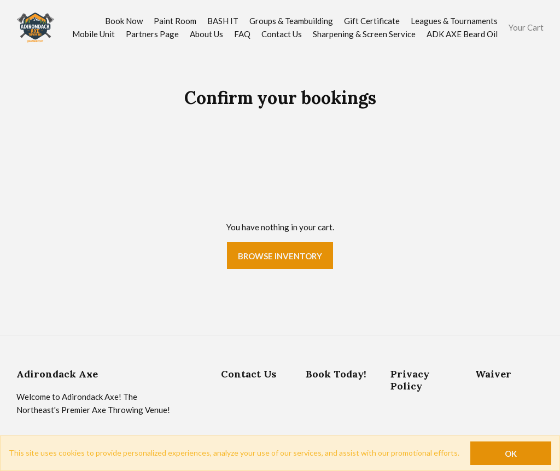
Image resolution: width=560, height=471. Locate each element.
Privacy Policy (409, 380)
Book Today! (336, 374)
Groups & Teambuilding (291, 21)
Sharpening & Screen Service (364, 34)
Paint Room (175, 21)
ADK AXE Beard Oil (462, 34)
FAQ (242, 34)
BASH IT (222, 21)
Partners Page (152, 34)
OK (511, 453)
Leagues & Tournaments (454, 21)
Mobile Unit (93, 34)
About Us (206, 34)
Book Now (124, 21)
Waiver (493, 374)
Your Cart (526, 27)
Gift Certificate (372, 21)
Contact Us (281, 34)
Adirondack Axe (57, 374)
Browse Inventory (280, 256)
